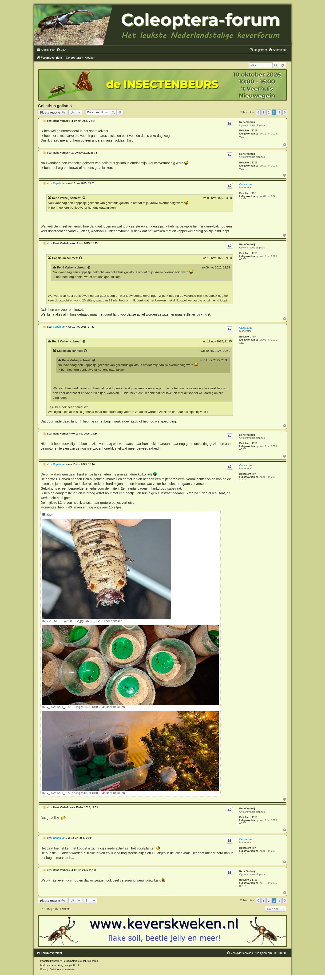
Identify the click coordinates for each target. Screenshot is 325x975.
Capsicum (245, 184)
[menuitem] (61, 50)
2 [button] (269, 112)
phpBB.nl (74, 965)
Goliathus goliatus (55, 106)
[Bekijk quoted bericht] (84, 198)
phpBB (56, 961)
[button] (258, 112)
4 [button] (279, 112)
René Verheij (247, 122)
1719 (254, 130)
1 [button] (263, 112)
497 (254, 193)
